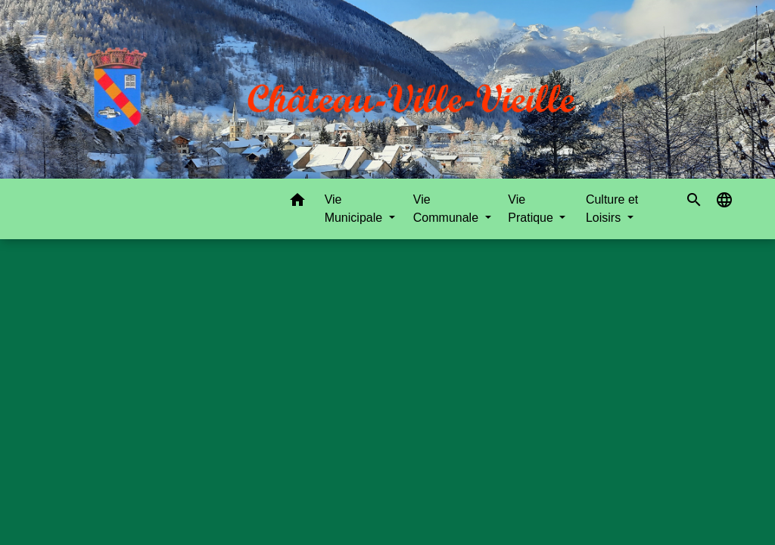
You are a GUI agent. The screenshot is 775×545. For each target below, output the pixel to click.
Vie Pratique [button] (532, 208)
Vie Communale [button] (447, 208)
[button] (297, 202)
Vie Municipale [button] (355, 208)
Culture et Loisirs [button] (612, 208)
